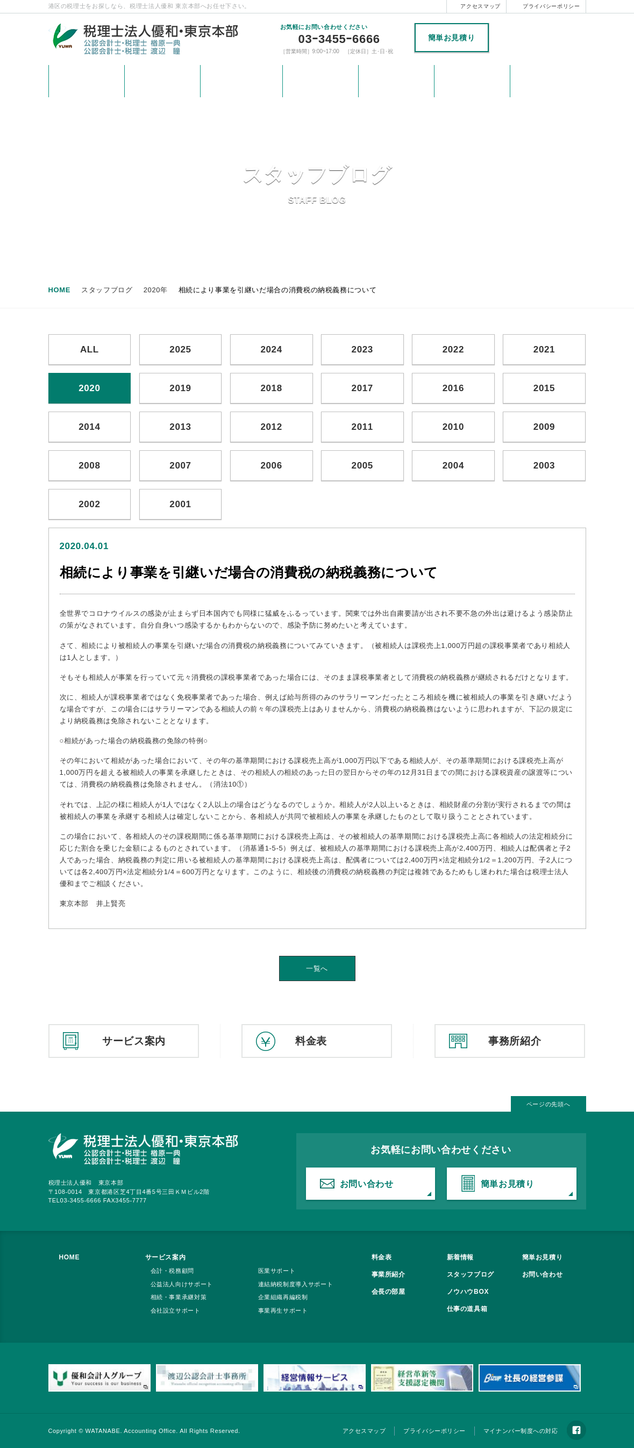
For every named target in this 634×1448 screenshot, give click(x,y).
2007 (180, 465)
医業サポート (277, 1270)
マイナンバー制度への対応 (520, 1431)
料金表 (320, 81)
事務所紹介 (396, 81)
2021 (544, 349)
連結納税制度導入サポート (295, 1284)
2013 (180, 427)
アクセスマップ (480, 6)
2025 (180, 349)
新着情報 (163, 81)
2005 (362, 465)
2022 (453, 349)
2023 (362, 349)
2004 (453, 465)
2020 (89, 388)
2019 (180, 388)
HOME (87, 81)
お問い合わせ (472, 81)
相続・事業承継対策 (179, 1297)
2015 (544, 388)
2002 (89, 504)
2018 (271, 388)
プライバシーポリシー (551, 6)
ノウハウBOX (468, 1291)
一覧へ (317, 968)
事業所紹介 (388, 1274)
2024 (271, 349)
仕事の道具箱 (467, 1309)
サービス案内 (241, 81)
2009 (544, 427)
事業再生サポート (283, 1310)
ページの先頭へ (548, 1104)
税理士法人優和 (540, 38)
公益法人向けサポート (182, 1284)
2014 (89, 427)
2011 (362, 427)
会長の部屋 (388, 1291)
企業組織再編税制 (283, 1297)
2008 (89, 465)
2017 (362, 388)
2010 (453, 427)
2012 (271, 427)
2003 (544, 465)
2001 (180, 504)
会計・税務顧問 (173, 1270)
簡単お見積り (451, 37)
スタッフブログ (471, 1274)
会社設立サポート (176, 1310)
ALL (89, 349)
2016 (453, 388)
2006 (271, 465)
